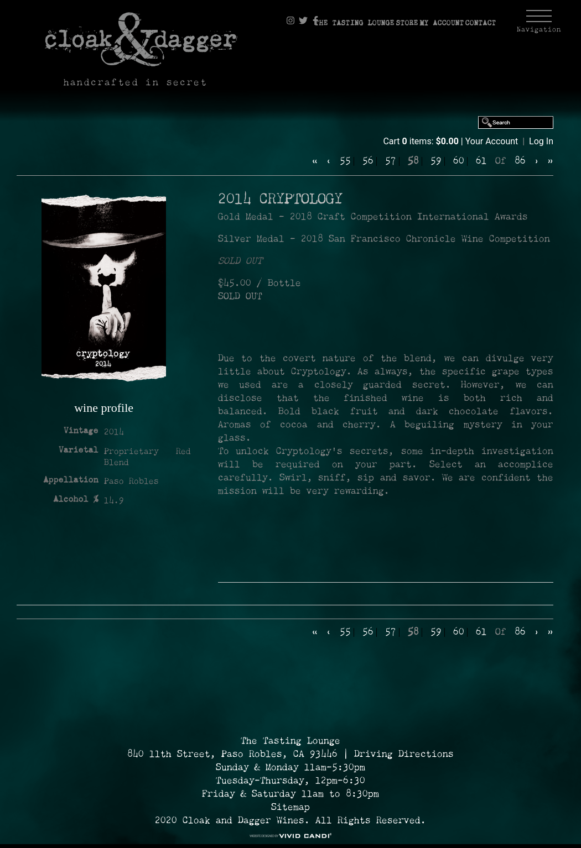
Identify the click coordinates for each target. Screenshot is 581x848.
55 (345, 161)
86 (520, 161)
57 (390, 161)
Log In (541, 141)
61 (481, 161)
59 (436, 161)
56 (368, 161)
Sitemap (290, 807)
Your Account (491, 141)
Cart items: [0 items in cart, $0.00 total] (421, 141)
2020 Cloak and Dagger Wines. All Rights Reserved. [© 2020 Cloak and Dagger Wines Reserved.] (290, 820)
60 (458, 161)
